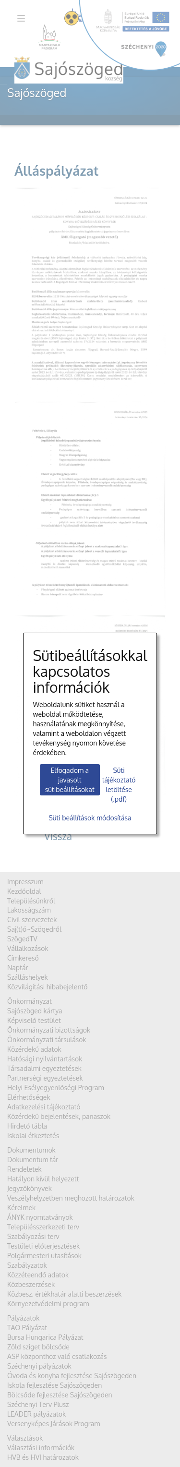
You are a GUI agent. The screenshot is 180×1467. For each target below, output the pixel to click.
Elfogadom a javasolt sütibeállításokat (70, 780)
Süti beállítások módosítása (89, 818)
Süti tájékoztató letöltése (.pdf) (119, 784)
